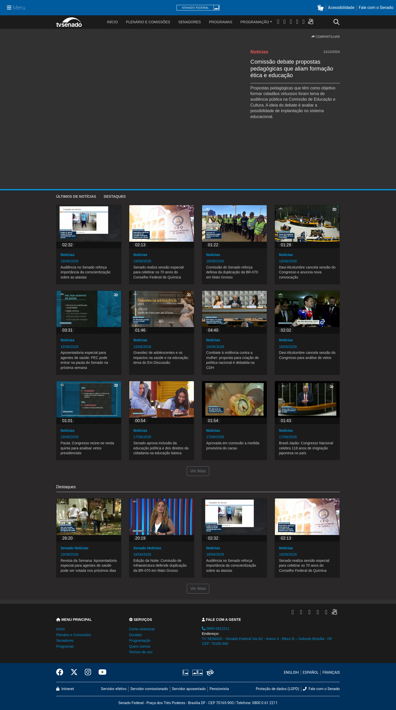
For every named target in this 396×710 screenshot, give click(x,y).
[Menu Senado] (16, 8)
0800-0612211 (215, 628)
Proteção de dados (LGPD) (277, 689)
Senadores (189, 22)
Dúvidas (135, 635)
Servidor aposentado (189, 689)
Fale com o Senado (376, 7)
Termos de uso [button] (141, 652)
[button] (321, 7)
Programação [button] (139, 640)
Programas (220, 22)
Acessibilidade (341, 7)
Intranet (65, 689)
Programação (254, 22)
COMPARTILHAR (326, 37)
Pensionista (219, 689)
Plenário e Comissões (148, 22)
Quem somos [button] (139, 646)
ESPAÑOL (311, 672)
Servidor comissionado (149, 689)
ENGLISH (291, 672)
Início (60, 629)
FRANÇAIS (331, 672)
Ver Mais (198, 471)
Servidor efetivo (113, 689)
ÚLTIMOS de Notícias (76, 196)
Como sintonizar (142, 629)
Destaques (115, 196)
